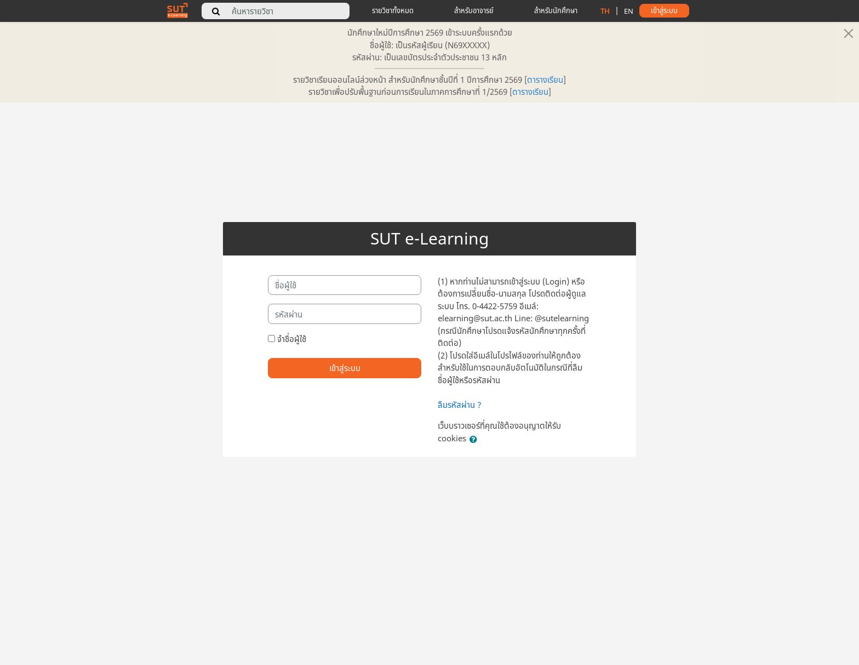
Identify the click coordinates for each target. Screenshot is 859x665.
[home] (177, 10)
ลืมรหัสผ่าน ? (460, 404)
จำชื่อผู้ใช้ (291, 338)
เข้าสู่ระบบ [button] (664, 10)
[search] (216, 11)
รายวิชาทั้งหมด (393, 10)
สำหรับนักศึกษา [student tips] (555, 10)
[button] (475, 439)
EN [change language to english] (628, 11)
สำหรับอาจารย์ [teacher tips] (474, 10)
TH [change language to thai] (605, 11)
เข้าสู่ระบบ (344, 367)
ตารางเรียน (545, 79)
